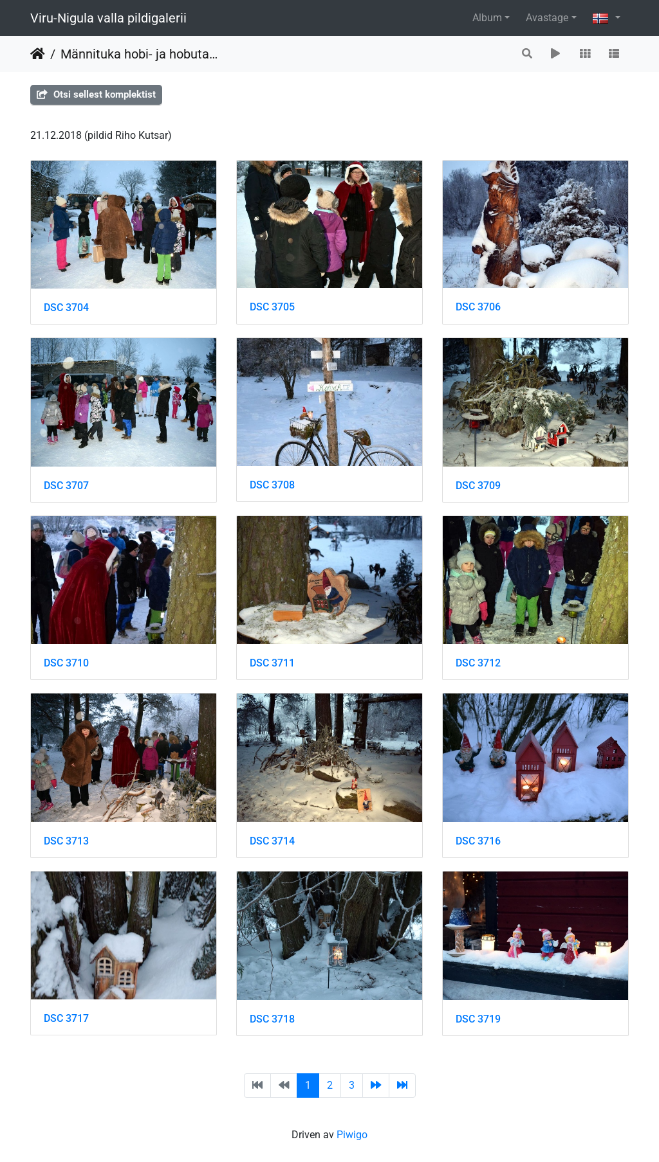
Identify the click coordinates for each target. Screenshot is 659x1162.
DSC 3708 (272, 485)
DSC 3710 (66, 663)
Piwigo (352, 1135)
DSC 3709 (478, 485)
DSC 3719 (478, 1019)
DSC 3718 (272, 1019)
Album (487, 18)
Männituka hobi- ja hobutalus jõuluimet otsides (139, 54)
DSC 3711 (272, 663)
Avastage (547, 18)
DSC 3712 (478, 663)
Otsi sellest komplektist (96, 94)
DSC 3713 (66, 841)
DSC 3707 (66, 485)
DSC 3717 (66, 1018)
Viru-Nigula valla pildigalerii (108, 18)
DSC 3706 (478, 307)
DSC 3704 (66, 307)
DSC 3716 (478, 841)
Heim (37, 54)
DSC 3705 (272, 307)
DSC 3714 (272, 841)
